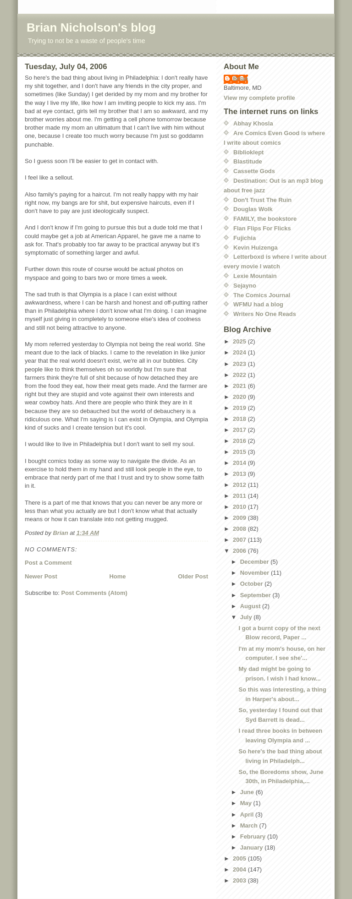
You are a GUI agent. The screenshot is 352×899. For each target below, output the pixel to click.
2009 (240, 517)
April (247, 814)
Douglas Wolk (253, 209)
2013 (240, 473)
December (255, 561)
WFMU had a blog (258, 304)
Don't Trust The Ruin (262, 199)
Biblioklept (248, 152)
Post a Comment (48, 562)
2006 (240, 550)
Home (117, 576)
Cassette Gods (254, 171)
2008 (240, 528)
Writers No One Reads (264, 314)
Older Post (193, 576)
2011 (240, 495)
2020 (240, 396)
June (248, 792)
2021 (240, 385)
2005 (240, 858)
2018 (240, 418)
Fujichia (244, 237)
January (252, 847)
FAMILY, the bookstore (265, 218)
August (251, 606)
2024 (240, 352)
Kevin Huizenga (255, 247)
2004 (240, 869)
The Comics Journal (261, 295)
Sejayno (244, 285)
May (246, 803)
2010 (240, 506)
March (249, 825)
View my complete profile (259, 97)
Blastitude (247, 161)
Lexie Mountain (255, 275)
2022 (240, 374)
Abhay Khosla (253, 123)
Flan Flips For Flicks (262, 228)
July (247, 617)
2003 (240, 880)
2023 (240, 363)
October (252, 583)
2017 (240, 429)
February (253, 836)
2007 (240, 539)
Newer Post (41, 576)
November (255, 572)
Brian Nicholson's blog (91, 27)
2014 (240, 462)
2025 (240, 341)
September (256, 595)
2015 (240, 451)
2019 (240, 407)
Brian (240, 78)
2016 (240, 440)
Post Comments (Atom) (94, 592)
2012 (240, 484)
